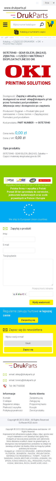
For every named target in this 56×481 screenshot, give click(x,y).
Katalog (6, 41)
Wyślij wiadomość (41, 302)
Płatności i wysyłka (12, 407)
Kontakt (6, 398)
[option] (28, 75)
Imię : (5, 234)
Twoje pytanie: (9, 256)
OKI (39, 41)
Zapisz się (28, 349)
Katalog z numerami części (30, 32)
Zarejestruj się (28, 320)
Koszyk (33, 407)
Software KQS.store (28, 423)
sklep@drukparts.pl (25, 374)
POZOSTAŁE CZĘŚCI (12, 44)
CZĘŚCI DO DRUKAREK (23, 41)
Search (42, 24)
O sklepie (7, 401)
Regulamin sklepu (11, 404)
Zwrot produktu (37, 410)
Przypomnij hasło (38, 404)
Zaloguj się (35, 401)
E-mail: (6, 245)
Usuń (28, 343)
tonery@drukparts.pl (25, 380)
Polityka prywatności (13, 410)
